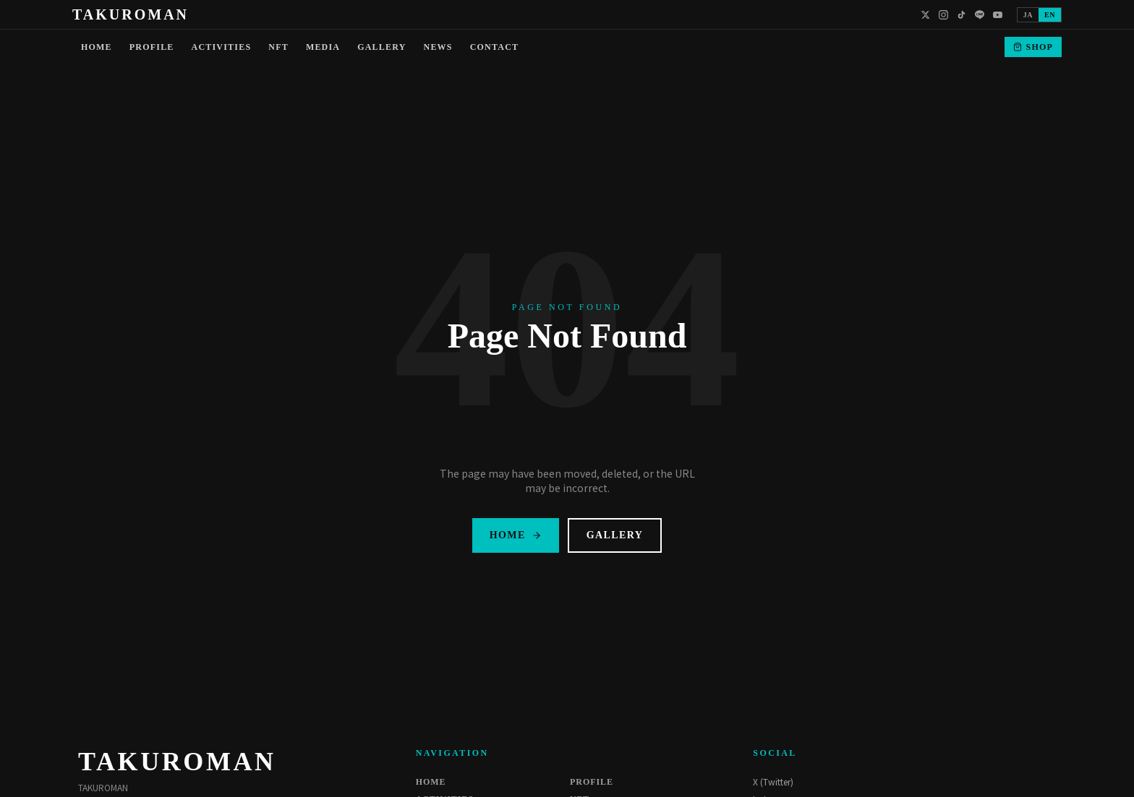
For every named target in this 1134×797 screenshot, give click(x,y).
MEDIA (323, 47)
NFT (278, 47)
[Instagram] (943, 15)
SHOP (1033, 47)
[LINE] (979, 15)
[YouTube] (997, 15)
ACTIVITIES (222, 47)
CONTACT (494, 47)
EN (1049, 15)
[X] (925, 15)
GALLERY (381, 47)
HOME (96, 47)
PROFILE (151, 47)
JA (1028, 15)
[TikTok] (961, 15)
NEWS (438, 47)
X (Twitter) (773, 782)
